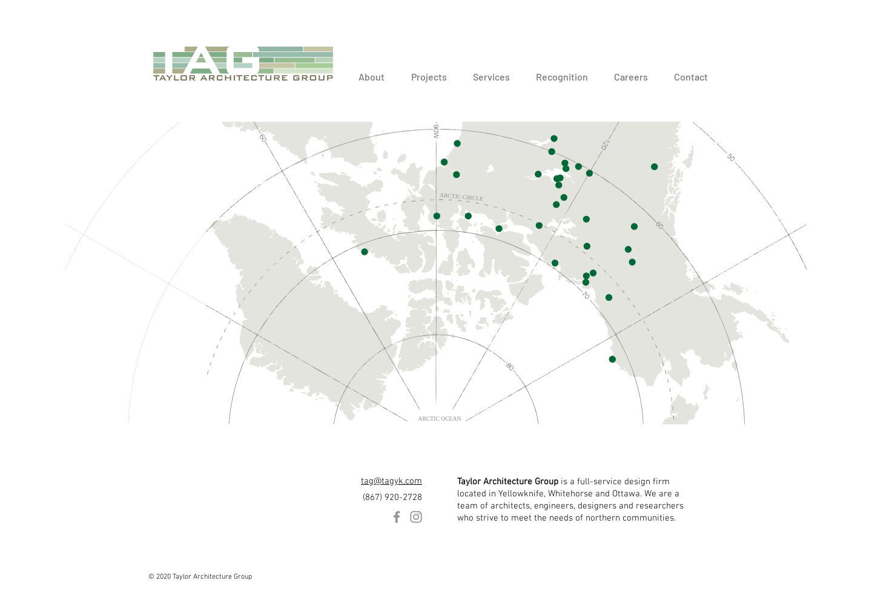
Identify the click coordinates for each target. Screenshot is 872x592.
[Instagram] (416, 517)
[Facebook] (397, 517)
